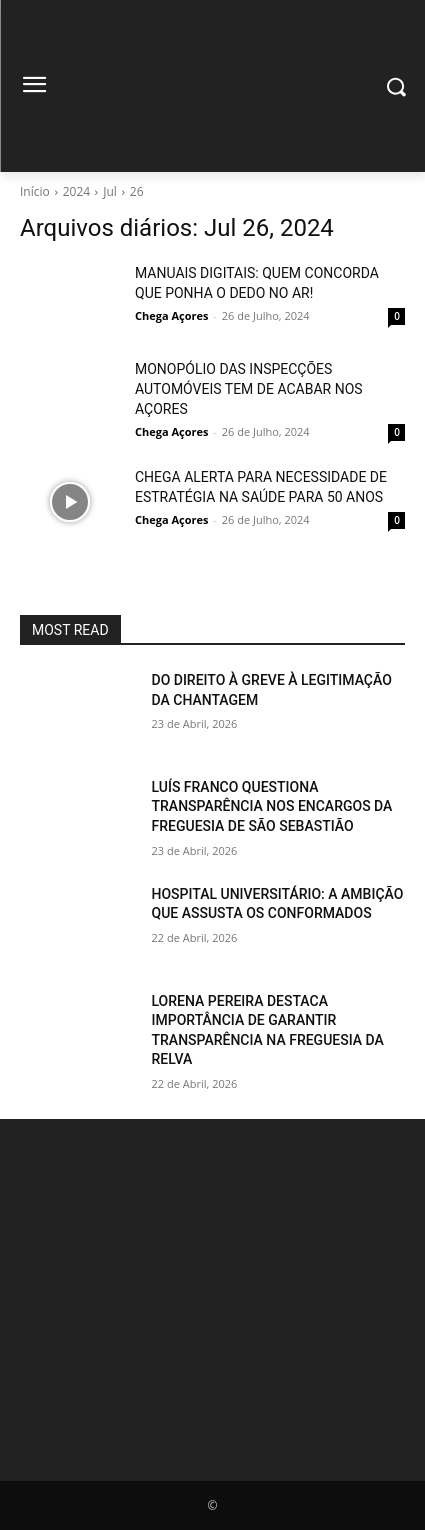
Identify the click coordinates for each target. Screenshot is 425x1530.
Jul (110, 191)
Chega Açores (171, 315)
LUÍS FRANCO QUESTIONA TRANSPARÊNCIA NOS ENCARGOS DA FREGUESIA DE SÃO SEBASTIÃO (272, 806)
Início (35, 191)
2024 (76, 191)
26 (137, 191)
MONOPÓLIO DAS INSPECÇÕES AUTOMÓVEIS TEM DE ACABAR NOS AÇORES (249, 389)
